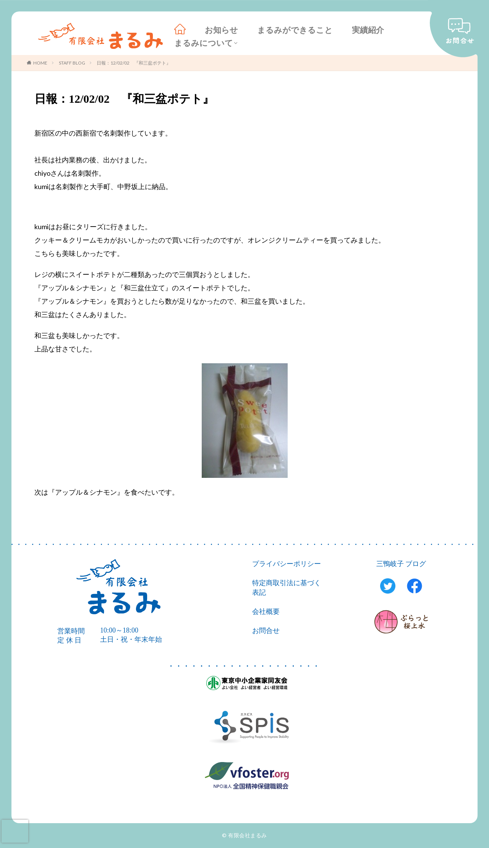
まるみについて (203, 43)
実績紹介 (368, 30)
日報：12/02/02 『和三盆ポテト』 (134, 63)
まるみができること (295, 30)
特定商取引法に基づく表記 (286, 587)
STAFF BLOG (72, 63)
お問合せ (266, 630)
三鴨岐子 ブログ (401, 564)
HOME (40, 63)
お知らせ (221, 30)
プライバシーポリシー (286, 564)
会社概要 (266, 611)
